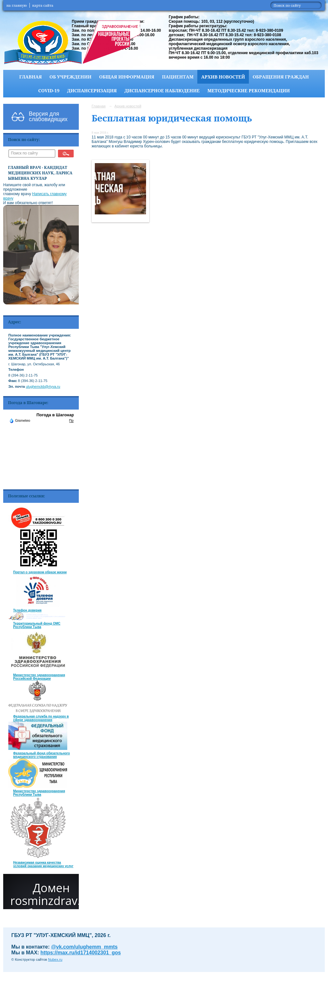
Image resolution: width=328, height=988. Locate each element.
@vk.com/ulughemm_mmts (84, 947)
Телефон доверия (27, 610)
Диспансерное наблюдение (162, 90)
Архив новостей (223, 77)
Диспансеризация (92, 90)
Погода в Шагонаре (57, 414)
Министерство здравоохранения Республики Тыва (39, 792)
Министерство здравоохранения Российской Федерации (39, 676)
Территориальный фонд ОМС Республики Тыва (36, 625)
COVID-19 (48, 90)
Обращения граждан (281, 77)
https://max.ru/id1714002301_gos (80, 952)
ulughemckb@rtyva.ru (43, 386)
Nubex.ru (55, 959)
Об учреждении (71, 77)
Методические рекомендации (248, 90)
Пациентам (178, 77)
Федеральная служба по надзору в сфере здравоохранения (41, 718)
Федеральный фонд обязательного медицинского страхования (41, 755)
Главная (30, 77)
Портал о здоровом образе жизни (40, 572)
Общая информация (126, 77)
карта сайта (42, 5)
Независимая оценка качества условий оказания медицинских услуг (43, 864)
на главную (16, 5)
